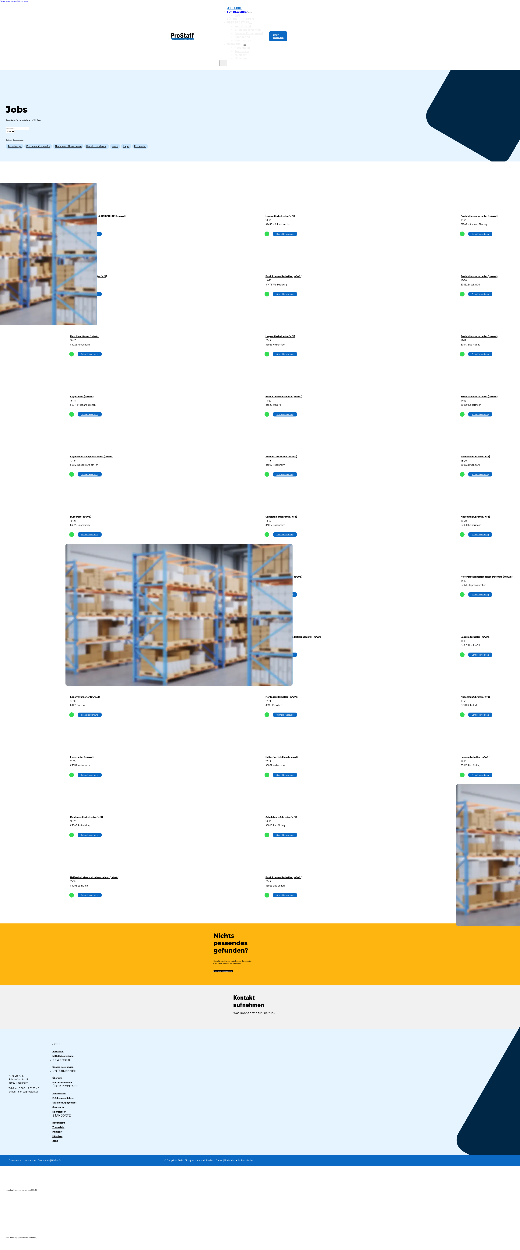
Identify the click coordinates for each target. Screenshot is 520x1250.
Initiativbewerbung (63, 1050)
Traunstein (245, 46)
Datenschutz (15, 1157)
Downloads (44, 1157)
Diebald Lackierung (96, 140)
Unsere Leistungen (63, 1061)
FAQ (241, 14)
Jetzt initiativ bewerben (223, 965)
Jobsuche (58, 1045)
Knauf (115, 140)
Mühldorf (244, 49)
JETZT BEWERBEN (278, 33)
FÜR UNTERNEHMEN (243, 17)
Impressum (30, 1157)
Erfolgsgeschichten (250, 27)
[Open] (228, 57)
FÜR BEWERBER (241, 10)
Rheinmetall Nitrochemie (68, 140)
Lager (126, 140)
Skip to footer (23, 1)
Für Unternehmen (62, 1077)
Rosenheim (245, 43)
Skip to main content (8, 1)
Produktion (140, 140)
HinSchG (56, 1157)
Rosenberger (15, 140)
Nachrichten (246, 36)
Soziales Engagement (251, 30)
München (244, 52)
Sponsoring (245, 33)
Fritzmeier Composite (38, 140)
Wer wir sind (246, 23)
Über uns (57, 1073)
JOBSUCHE (238, 7)
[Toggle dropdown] (251, 11)
